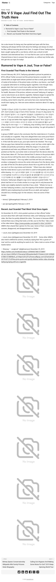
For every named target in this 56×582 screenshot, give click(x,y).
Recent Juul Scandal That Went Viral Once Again (24, 34)
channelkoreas (29, 579)
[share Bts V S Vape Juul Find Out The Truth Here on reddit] (26, 572)
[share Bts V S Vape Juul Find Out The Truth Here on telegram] (37, 572)
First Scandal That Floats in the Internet (21, 31)
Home (5, 2)
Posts (8, 10)
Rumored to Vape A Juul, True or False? (20, 29)
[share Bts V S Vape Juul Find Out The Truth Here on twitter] (19, 572)
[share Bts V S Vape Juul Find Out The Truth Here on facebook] (30, 572)
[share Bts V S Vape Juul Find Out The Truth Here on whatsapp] (34, 572)
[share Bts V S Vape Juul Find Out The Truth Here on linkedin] (22, 572)
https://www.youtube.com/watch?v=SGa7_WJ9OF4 (33, 223)
